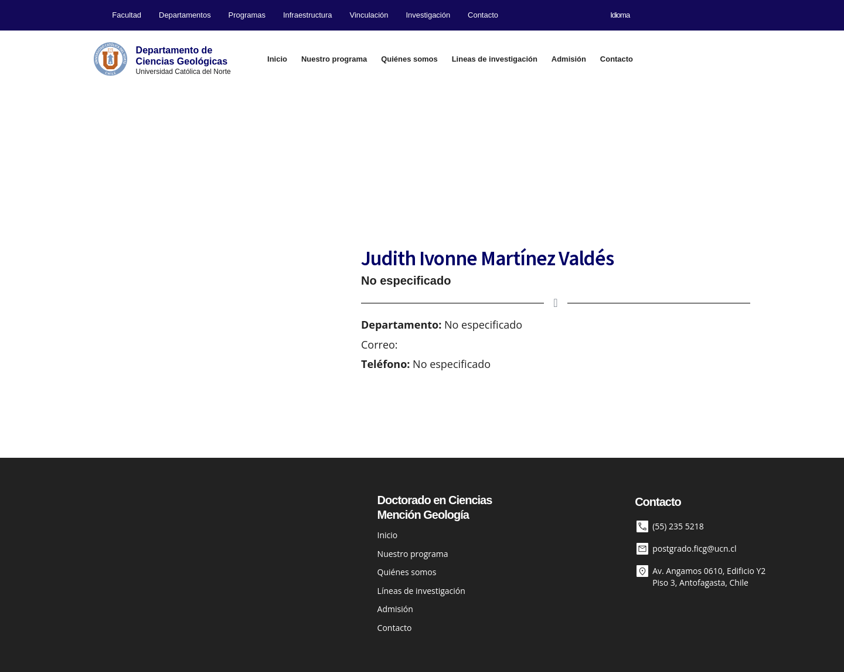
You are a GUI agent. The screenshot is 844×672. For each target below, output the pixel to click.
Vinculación (368, 15)
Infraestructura (307, 15)
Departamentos (185, 15)
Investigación (428, 15)
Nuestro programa (334, 59)
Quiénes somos (409, 59)
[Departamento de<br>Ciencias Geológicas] (110, 59)
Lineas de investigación (494, 59)
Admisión (569, 59)
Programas (247, 15)
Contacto (483, 15)
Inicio (277, 59)
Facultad (126, 15)
